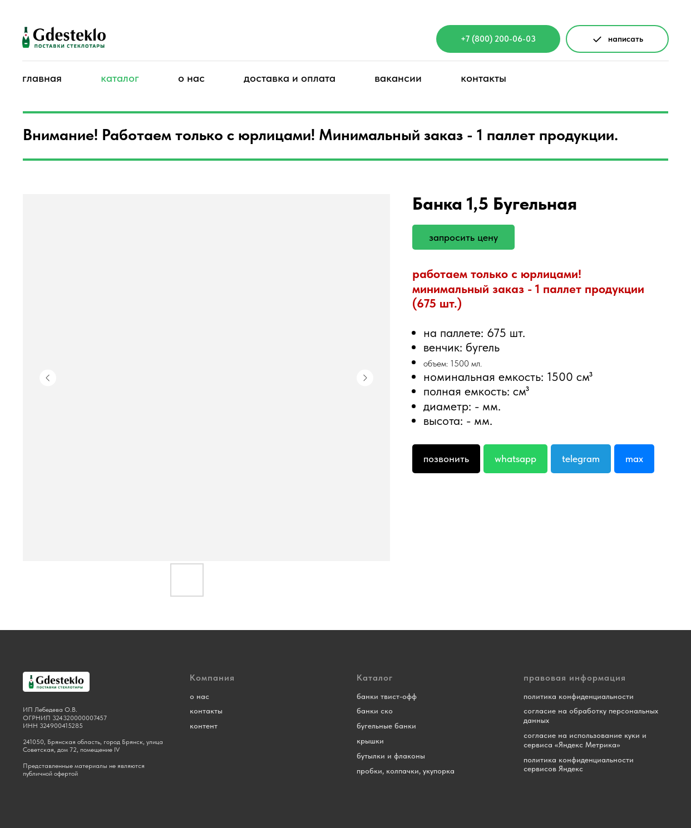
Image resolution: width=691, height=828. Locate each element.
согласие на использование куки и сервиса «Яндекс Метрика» (585, 740)
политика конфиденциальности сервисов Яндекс (579, 764)
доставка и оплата (289, 78)
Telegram (581, 458)
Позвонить (446, 458)
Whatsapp (515, 458)
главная (42, 78)
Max (634, 458)
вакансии (398, 78)
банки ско (375, 710)
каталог (120, 78)
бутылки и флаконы (391, 755)
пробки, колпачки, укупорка (406, 770)
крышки (370, 740)
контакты (483, 78)
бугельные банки (386, 725)
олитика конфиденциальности (580, 696)
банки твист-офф (387, 696)
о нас (191, 78)
